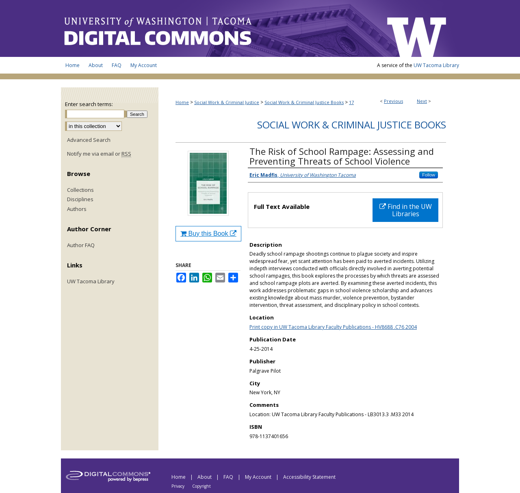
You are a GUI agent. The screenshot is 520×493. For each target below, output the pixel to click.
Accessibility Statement (309, 476)
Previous (393, 101)
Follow (428, 174)
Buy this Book (208, 233)
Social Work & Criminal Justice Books (304, 102)
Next (422, 101)
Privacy (178, 486)
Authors (77, 209)
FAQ (228, 476)
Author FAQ (81, 245)
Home (182, 102)
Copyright (201, 486)
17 (351, 102)
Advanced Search (88, 139)
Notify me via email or (99, 154)
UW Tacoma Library (436, 65)
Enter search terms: (89, 104)
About (205, 476)
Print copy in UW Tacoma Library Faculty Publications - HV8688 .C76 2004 (333, 327)
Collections (80, 190)
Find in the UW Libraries (405, 210)
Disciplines (80, 199)
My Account (259, 476)
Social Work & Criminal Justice (226, 102)
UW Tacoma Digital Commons (219, 28)
